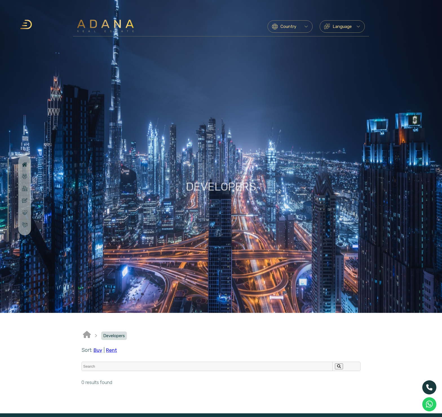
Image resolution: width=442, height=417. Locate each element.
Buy (98, 350)
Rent (111, 350)
